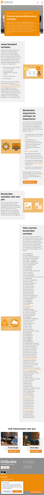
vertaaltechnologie (26, 22)
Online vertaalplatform (7, 479)
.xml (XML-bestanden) (28, 409)
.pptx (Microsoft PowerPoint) (30, 358)
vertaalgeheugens (16, 86)
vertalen (29, 151)
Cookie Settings (19, 487)
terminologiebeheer (5, 86)
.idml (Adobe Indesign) (28, 306)
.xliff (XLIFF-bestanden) (28, 397)
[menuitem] (38, 2)
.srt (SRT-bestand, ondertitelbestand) (32, 369)
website (35, 163)
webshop (40, 163)
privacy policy (9, 488)
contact (39, 175)
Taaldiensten (5, 480)
